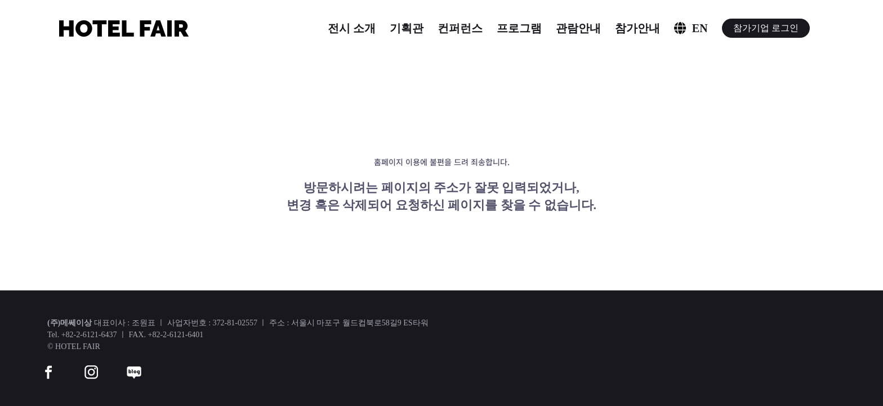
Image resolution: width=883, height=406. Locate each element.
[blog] (134, 365)
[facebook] (48, 365)
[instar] (91, 365)
